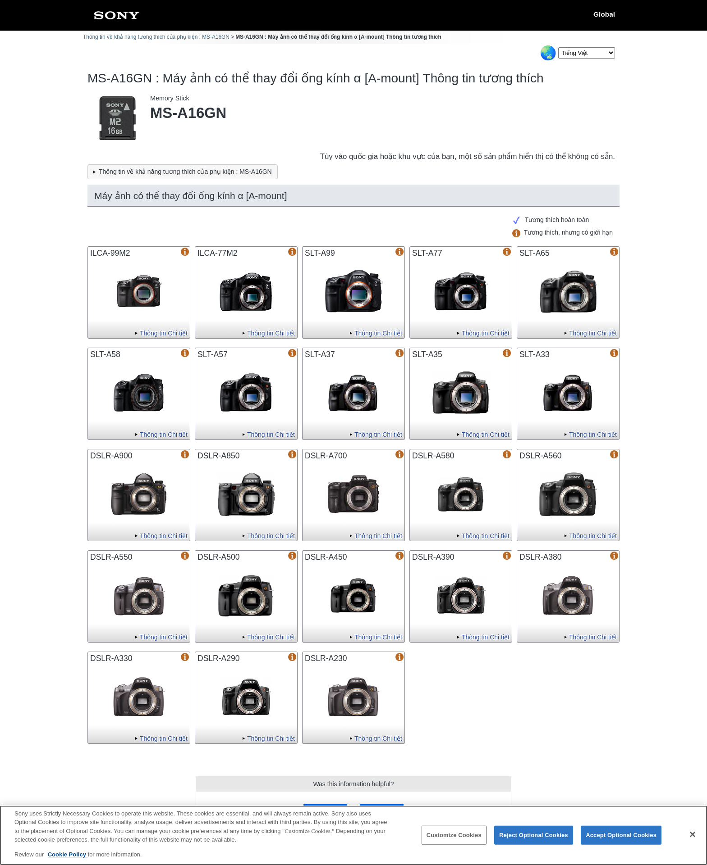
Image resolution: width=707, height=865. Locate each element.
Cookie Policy (68, 860)
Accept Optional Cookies (621, 841)
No (381, 810)
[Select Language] (586, 53)
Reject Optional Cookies (533, 841)
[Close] (692, 840)
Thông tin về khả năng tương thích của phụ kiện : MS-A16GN (156, 37)
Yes (325, 810)
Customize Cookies (454, 841)
